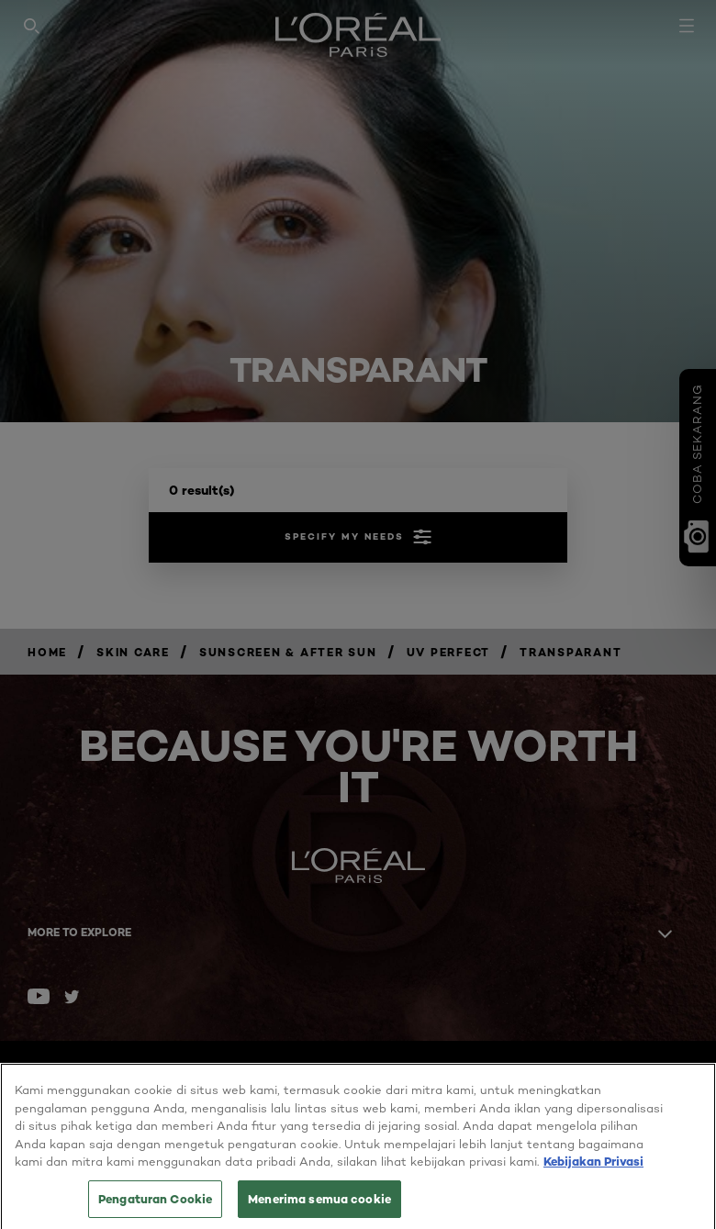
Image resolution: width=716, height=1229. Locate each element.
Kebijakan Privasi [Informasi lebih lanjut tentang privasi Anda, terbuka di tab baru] (593, 1167)
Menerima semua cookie (319, 1205)
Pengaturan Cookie (155, 1205)
